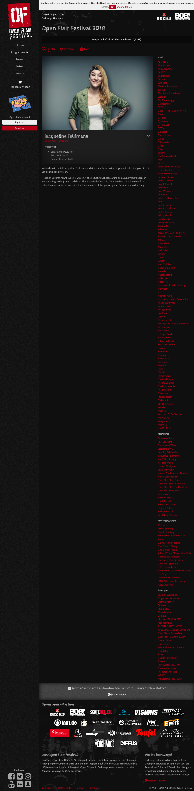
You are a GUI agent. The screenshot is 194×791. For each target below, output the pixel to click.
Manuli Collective (166, 267)
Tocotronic (163, 393)
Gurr (160, 201)
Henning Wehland (167, 208)
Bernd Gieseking (166, 532)
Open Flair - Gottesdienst (171, 633)
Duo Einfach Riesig (167, 546)
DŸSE (161, 145)
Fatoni (161, 163)
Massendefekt (165, 274)
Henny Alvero (165, 211)
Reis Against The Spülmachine (173, 323)
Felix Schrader (165, 170)
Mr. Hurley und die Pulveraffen (173, 299)
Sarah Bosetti (164, 501)
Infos (19, 66)
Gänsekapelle (164, 612)
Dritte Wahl (163, 142)
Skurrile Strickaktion (167, 657)
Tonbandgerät (165, 396)
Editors (161, 152)
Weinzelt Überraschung (170, 678)
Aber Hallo (163, 61)
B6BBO (161, 72)
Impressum (47, 787)
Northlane (163, 313)
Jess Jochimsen (165, 462)
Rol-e (160, 654)
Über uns (93, 787)
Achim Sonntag (165, 528)
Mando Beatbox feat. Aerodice (173, 473)
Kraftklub (162, 250)
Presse (19, 73)
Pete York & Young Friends (171, 647)
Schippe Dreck (165, 334)
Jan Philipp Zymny (167, 459)
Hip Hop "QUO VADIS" (169, 619)
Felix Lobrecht (165, 441)
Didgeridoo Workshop (169, 598)
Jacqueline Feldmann (168, 455)
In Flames (163, 229)
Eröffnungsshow (166, 601)
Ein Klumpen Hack (167, 156)
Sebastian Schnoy (167, 504)
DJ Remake (163, 124)
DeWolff (162, 107)
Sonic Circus (164, 358)
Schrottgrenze (165, 337)
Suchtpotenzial (165, 511)
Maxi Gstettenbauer (168, 476)
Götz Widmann (165, 191)
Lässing (161, 253)
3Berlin (161, 525)
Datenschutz (64, 787)
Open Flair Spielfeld (168, 563)
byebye (161, 89)
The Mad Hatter (166, 379)
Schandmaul (164, 330)
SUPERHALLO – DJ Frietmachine (174, 570)
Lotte (160, 257)
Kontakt (80, 787)
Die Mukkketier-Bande (169, 542)
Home (20, 45)
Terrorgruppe (164, 375)
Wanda (161, 407)
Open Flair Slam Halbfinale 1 (172, 483)
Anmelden (19, 128)
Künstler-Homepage (56, 140)
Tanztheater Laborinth (169, 664)
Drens (161, 138)
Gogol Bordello (165, 184)
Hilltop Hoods (165, 215)
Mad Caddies (164, 264)
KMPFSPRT (163, 243)
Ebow (161, 149)
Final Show (163, 608)
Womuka (162, 424)
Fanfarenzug (164, 605)
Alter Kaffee (164, 65)
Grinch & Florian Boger (169, 198)
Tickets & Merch (19, 85)
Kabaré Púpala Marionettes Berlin (175, 553)
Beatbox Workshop (167, 594)
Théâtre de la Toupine (169, 577)
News (19, 59)
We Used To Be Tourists (170, 414)
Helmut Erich (164, 205)
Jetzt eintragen (117, 694)
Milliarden (163, 278)
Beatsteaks (163, 79)
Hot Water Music (166, 222)
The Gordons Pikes (167, 671)
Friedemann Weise (167, 445)
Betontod (162, 82)
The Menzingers (166, 382)
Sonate (161, 661)
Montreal (162, 288)
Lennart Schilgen (166, 466)
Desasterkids (164, 103)
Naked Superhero (166, 302)
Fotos (85, 48)
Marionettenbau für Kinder (171, 560)
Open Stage (164, 643)
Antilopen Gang (166, 68)
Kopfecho (162, 246)
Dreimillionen (164, 135)
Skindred (162, 355)
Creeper (162, 96)
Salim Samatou (165, 497)
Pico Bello (163, 650)
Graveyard (163, 194)
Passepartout (164, 320)
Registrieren (20, 122)
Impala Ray (163, 225)
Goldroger (163, 187)
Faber (160, 159)
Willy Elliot (163, 417)
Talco (160, 368)
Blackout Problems (167, 86)
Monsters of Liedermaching (172, 285)
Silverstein (163, 351)
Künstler (48, 48)
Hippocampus (165, 622)
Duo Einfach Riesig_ (168, 549)
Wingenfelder (164, 421)
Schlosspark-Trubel (167, 567)
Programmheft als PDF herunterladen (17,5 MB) (116, 39)
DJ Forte (162, 117)
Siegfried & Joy (165, 508)
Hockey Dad (164, 218)
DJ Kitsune (163, 121)
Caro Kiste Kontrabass (169, 93)
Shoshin (162, 348)
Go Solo (162, 615)
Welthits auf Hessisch (168, 515)
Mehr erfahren (124, 6)
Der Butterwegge (166, 100)
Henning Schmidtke (168, 452)
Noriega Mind (164, 309)
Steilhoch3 (163, 361)
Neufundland (164, 306)
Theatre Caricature (167, 668)
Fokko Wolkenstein (167, 173)
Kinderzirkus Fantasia (168, 556)
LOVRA (161, 260)
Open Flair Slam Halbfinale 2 (172, 487)
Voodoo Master (165, 403)
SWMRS (162, 365)
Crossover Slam (166, 438)
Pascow (162, 316)
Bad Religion (164, 75)
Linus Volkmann (166, 469)
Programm (20, 52)
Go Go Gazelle (165, 180)
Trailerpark (163, 400)
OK (112, 6)
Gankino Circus (165, 177)
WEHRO (162, 410)
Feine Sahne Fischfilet (169, 166)
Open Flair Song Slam (169, 490)
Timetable (67, 48)
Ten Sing (162, 574)
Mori (160, 292)
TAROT (161, 372)
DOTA (161, 128)
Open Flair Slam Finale (169, 480)
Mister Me (163, 281)
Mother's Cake (165, 295)
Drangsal (162, 131)
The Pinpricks (164, 389)
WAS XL (162, 675)
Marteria (162, 271)
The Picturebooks (166, 386)
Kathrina (162, 240)
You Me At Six (165, 428)
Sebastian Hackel (166, 341)
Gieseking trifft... (166, 448)
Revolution (163, 327)
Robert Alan (164, 494)
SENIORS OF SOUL (168, 344)
